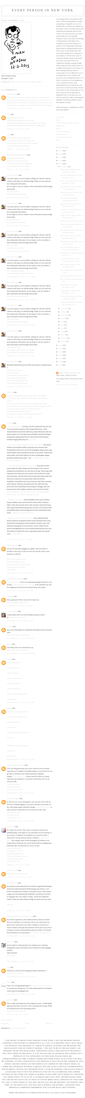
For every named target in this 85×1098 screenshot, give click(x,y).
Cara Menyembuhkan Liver (16, 562)
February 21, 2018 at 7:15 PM (20, 356)
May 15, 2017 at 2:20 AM (18, 226)
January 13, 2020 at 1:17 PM (20, 591)
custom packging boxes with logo (23, 585)
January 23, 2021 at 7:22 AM (20, 793)
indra (8, 114)
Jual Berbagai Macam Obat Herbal (18, 564)
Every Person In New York (43, 10)
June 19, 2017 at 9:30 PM (18, 251)
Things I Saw (60, 126)
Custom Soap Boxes (13, 787)
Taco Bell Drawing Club (64, 137)
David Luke (11, 827)
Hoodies (9, 626)
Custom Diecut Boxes (43, 807)
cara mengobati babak (14, 347)
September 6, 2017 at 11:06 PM (21, 277)
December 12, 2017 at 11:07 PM (21, 300)
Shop (58, 140)
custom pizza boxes (13, 668)
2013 (60, 348)
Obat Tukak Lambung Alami (16, 559)
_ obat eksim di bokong (14, 426)
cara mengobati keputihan (15, 248)
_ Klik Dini (32, 439)
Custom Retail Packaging (15, 579)
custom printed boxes (14, 689)
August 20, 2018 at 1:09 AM (19, 540)
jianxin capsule (12, 97)
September (64, 315)
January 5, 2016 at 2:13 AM (19, 108)
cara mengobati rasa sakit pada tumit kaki (20, 352)
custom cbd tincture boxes (17, 617)
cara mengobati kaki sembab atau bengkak (20, 350)
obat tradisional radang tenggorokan (18, 138)
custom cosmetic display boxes (17, 694)
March (63, 335)
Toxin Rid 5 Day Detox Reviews (17, 874)
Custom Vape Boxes (13, 784)
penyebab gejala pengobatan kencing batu (20, 120)
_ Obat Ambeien (17, 534)
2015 (60, 164)
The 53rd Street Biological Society (67, 123)
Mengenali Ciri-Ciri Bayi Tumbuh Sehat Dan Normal (24, 414)
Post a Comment (6, 1020)
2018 (60, 154)
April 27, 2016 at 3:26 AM (18, 149)
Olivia (9, 982)
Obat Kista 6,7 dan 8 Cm (15, 370)
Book (58, 120)
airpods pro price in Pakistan (16, 1011)
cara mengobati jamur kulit (15, 158)
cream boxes (11, 751)
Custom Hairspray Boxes (15, 859)
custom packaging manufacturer (17, 602)
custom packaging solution (15, 765)
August (63, 318)
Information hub (12, 870)
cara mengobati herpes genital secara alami (21, 141)
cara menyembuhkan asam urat (23, 100)
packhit (9, 644)
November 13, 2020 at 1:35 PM (21, 702)
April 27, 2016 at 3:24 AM (18, 129)
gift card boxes (11, 756)
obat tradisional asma (14, 103)
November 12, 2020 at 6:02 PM (21, 653)
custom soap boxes (13, 673)
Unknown (10, 392)
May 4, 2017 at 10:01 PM (17, 198)
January (63, 341)
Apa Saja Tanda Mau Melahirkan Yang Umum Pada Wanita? (26, 396)
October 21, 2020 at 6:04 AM (20, 621)
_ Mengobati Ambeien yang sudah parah (20, 518)
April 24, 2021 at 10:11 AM (19, 877)
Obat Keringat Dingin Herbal (16, 378)
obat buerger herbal (13, 220)
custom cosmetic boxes (14, 678)
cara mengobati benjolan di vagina (18, 166)
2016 (60, 160)
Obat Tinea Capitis (13, 373)
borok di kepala (40, 97)
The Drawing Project (63, 131)
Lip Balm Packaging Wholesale (17, 856)
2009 (60, 362)
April (63, 331)
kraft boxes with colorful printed (17, 746)
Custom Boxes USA (18, 776)
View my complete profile (67, 384)
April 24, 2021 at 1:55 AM (18, 865)
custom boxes (11, 699)
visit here (10, 905)
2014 (60, 345)
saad (8, 967)
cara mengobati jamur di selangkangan (19, 163)
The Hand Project (62, 134)
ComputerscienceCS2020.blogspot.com (20, 916)
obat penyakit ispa (13, 319)
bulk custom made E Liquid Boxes (18, 635)
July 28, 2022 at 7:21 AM (18, 1014)
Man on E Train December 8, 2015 (71, 221)
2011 (60, 355)
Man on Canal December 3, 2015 (71, 276)
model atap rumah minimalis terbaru (18, 411)
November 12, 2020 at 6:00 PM (21, 638)
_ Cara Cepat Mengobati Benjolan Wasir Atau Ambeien (25, 445)
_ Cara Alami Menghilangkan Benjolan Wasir (21, 466)
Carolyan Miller (12, 611)
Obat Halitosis (11, 570)
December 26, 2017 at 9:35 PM (20, 325)
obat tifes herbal (12, 245)
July (62, 322)
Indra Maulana (11, 94)
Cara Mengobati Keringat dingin (17, 375)
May (62, 328)
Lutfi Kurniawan (12, 545)
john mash (10, 1000)
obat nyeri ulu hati (13, 191)
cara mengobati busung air (15, 271)
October (63, 312)
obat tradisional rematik (44, 105)
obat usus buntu (39, 100)
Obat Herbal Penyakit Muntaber (17, 383)
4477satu (10, 423)
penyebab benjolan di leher (15, 118)
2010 (60, 358)
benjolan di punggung (28, 103)
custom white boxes (13, 582)
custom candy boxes (13, 662)
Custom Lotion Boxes (14, 848)
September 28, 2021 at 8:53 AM (21, 976)
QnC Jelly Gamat (12, 175)
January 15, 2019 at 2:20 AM (20, 573)
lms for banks (11, 955)
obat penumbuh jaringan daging (17, 322)
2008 (60, 365)
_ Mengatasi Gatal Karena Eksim (22, 513)
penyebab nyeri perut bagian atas (17, 161)
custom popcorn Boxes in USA (41, 986)
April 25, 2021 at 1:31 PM (18, 910)
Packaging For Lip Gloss (15, 851)
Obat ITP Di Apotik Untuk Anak (17, 381)
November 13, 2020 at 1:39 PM (21, 759)
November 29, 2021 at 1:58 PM (21, 994)
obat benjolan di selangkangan (17, 194)
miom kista (48, 100)
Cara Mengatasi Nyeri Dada (16, 567)
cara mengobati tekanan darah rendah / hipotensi (22, 143)
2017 (60, 157)
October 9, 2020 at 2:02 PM (19, 606)
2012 (60, 352)
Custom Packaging (13, 798)
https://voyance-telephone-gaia (40, 933)
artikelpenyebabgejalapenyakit (17, 155)
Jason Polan (60, 117)
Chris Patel (10, 942)
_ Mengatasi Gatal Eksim (15, 500)
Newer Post (5, 1023)
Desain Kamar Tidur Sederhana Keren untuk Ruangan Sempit (27, 403)
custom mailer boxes (13, 722)
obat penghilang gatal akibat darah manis (20, 273)
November (64, 308)
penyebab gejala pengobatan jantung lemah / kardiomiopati (26, 125)
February (64, 338)
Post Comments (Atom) (18, 1028)
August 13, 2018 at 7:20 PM (19, 417)
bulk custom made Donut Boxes (17, 650)
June (62, 325)
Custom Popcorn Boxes (14, 789)
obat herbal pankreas (42, 103)
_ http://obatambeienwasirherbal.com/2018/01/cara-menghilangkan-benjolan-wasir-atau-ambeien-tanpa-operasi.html (28, 491)
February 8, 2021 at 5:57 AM (20, 821)
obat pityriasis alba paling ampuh (17, 296)
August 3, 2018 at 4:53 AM (19, 386)
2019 (60, 151)
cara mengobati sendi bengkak (26, 105)
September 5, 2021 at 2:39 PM (20, 961)
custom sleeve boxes (13, 683)
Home (27, 1023)
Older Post (49, 1023)
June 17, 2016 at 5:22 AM (18, 169)
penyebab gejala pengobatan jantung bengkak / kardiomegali (26, 123)
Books (58, 129)
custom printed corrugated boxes (17, 712)
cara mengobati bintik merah (16, 222)
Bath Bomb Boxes (13, 815)
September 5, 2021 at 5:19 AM (20, 936)
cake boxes (10, 738)
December (64, 167)
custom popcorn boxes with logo (17, 732)
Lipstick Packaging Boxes (15, 853)
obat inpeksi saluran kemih (26, 97)
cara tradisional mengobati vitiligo (18, 146)
